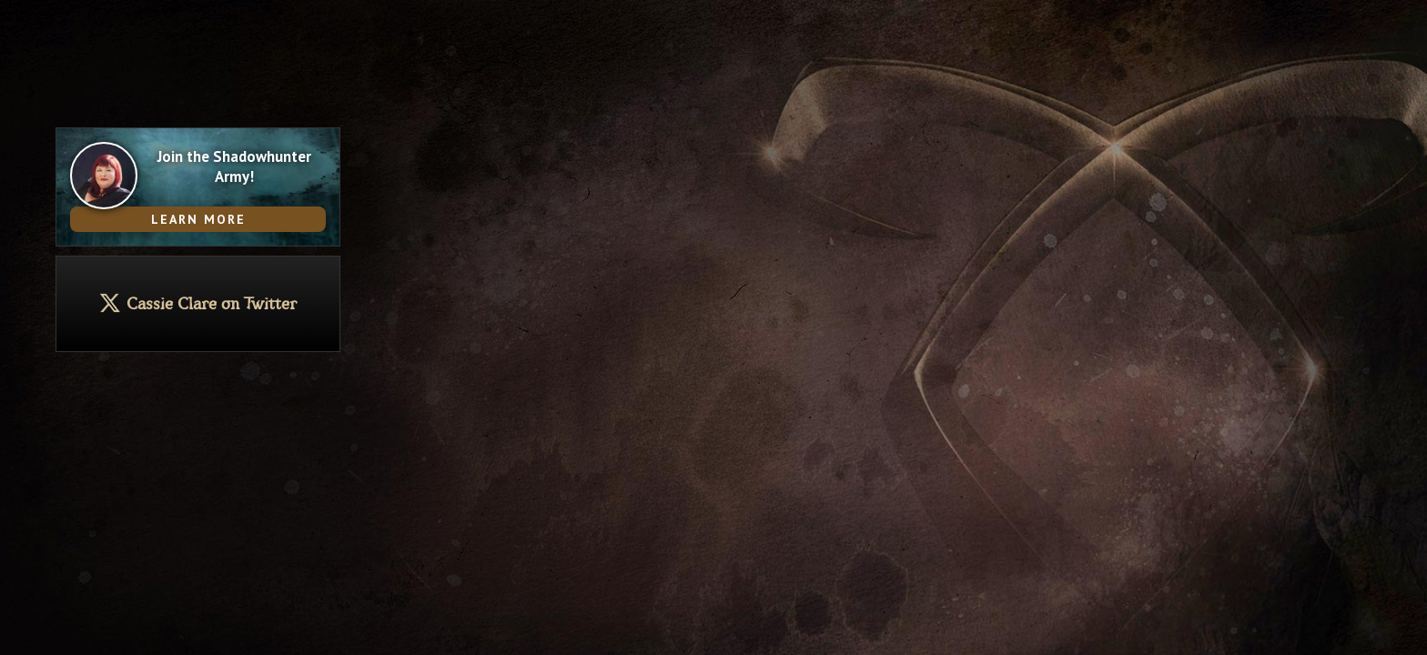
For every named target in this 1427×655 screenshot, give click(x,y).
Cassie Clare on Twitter (212, 304)
